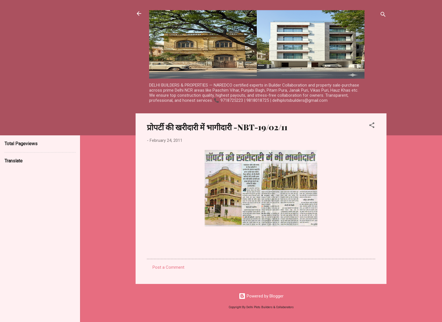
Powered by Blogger (261, 296)
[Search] (383, 15)
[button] (371, 126)
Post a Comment (168, 267)
